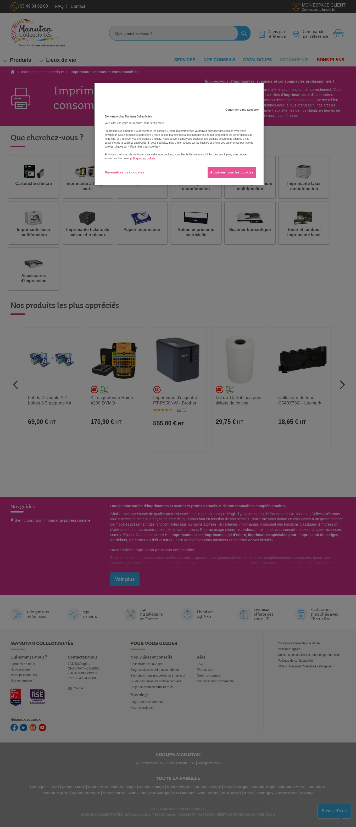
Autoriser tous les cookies (232, 172)
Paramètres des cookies (124, 172)
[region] (179, 134)
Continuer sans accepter (242, 109)
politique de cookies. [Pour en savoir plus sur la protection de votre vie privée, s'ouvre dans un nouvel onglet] (143, 158)
